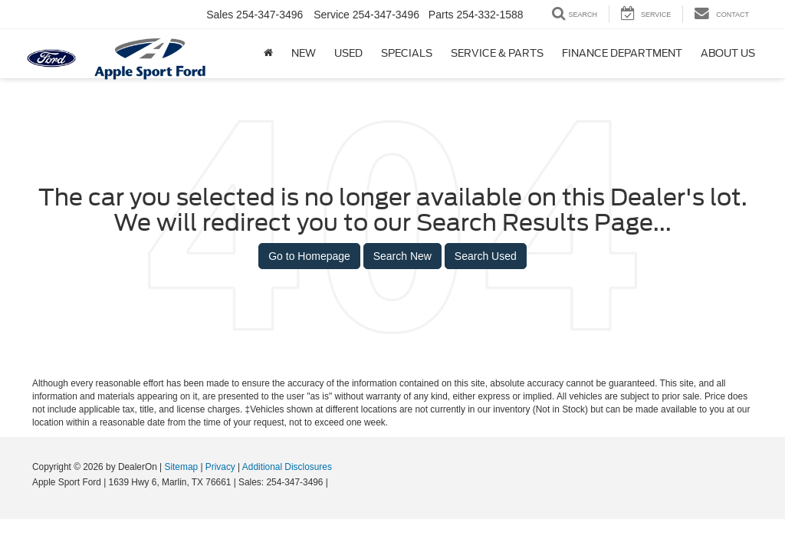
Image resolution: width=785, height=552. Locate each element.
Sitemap (181, 467)
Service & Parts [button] (497, 53)
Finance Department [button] (622, 53)
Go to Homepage (309, 256)
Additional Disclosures (287, 467)
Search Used (486, 256)
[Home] (268, 53)
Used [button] (348, 53)
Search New (402, 256)
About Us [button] (728, 53)
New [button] (303, 53)
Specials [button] (406, 53)
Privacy (220, 467)
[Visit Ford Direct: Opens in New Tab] (335, 482)
